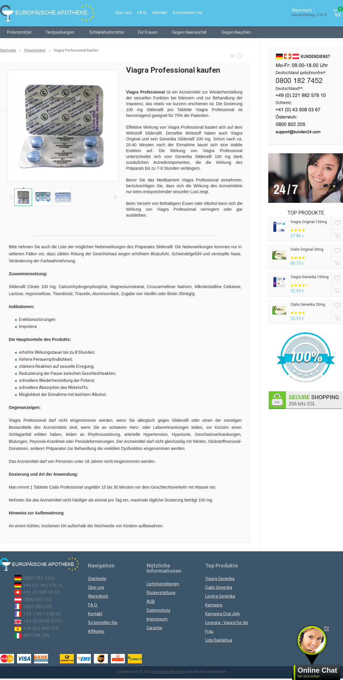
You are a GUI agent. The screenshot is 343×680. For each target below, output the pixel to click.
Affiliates (96, 631)
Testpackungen (59, 32)
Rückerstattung (161, 592)
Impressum (157, 619)
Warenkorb (98, 596)
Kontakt (160, 12)
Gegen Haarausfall (189, 32)
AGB (151, 601)
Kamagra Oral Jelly (222, 613)
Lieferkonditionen (163, 584)
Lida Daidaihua (218, 640)
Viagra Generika (220, 578)
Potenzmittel (19, 32)
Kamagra (213, 605)
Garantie (154, 627)
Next (115, 197)
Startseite (8, 50)
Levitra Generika (220, 596)
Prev (10, 197)
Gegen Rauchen (236, 32)
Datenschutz (158, 610)
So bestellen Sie (187, 12)
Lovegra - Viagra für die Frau (226, 627)
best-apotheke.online (169, 672)
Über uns (123, 12)
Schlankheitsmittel (106, 32)
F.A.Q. (142, 12)
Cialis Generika (218, 587)
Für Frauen (148, 32)
